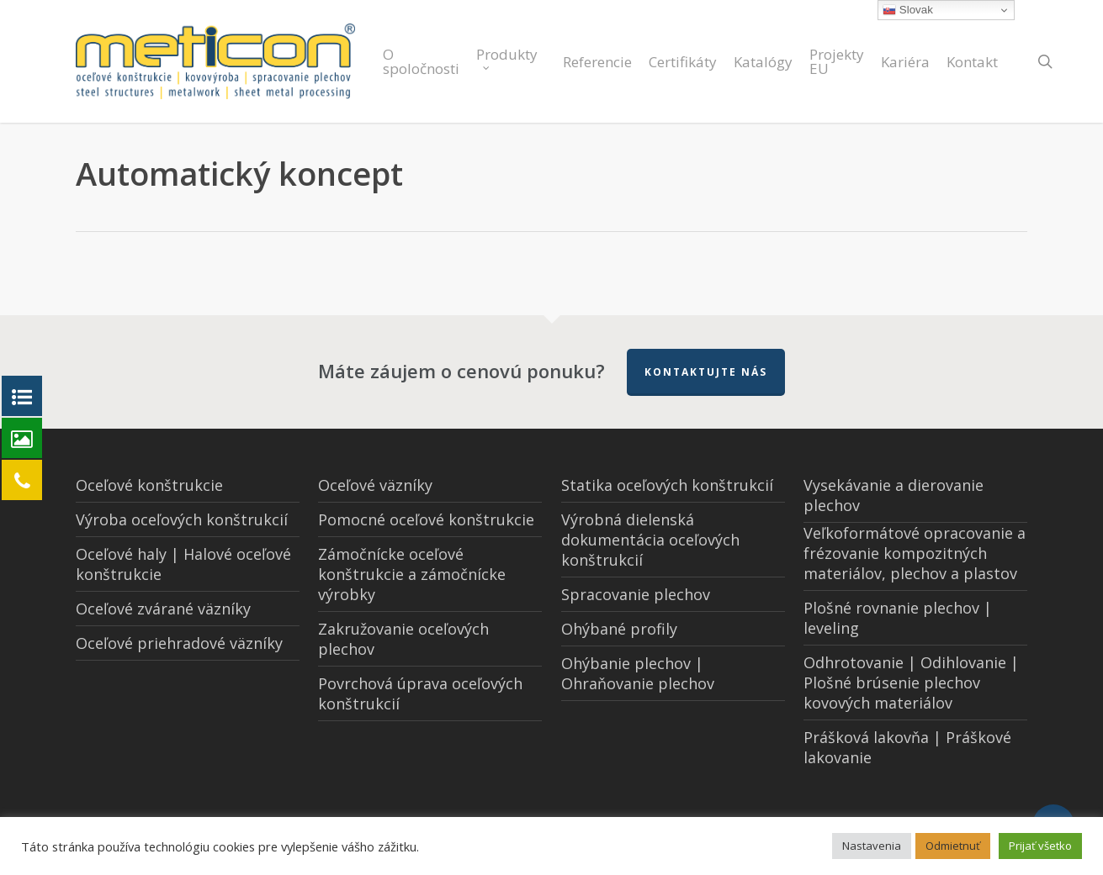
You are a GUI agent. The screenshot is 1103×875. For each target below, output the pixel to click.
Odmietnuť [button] (952, 845)
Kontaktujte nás (705, 372)
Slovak (908, 10)
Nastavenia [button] (871, 845)
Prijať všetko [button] (1040, 845)
